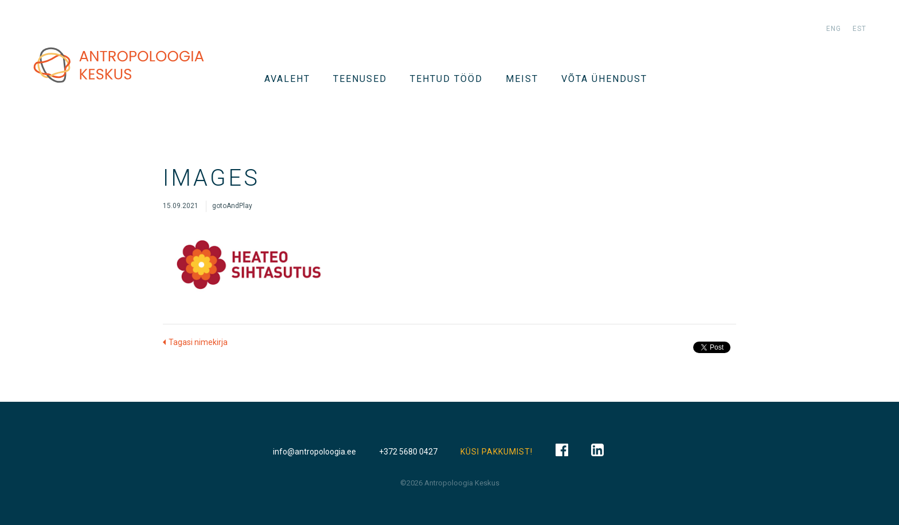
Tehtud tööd (446, 78)
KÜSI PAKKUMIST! (496, 451)
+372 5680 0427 (408, 451)
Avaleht (287, 78)
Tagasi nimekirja (198, 342)
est (859, 29)
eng (833, 29)
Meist (522, 78)
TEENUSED (360, 78)
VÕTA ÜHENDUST (604, 78)
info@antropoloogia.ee (314, 451)
